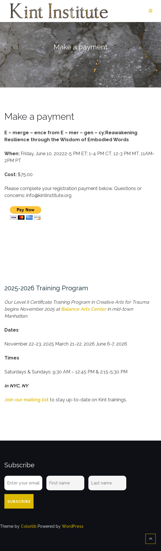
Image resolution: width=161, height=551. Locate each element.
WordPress (72, 526)
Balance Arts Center (83, 309)
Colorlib (28, 526)
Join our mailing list (26, 399)
